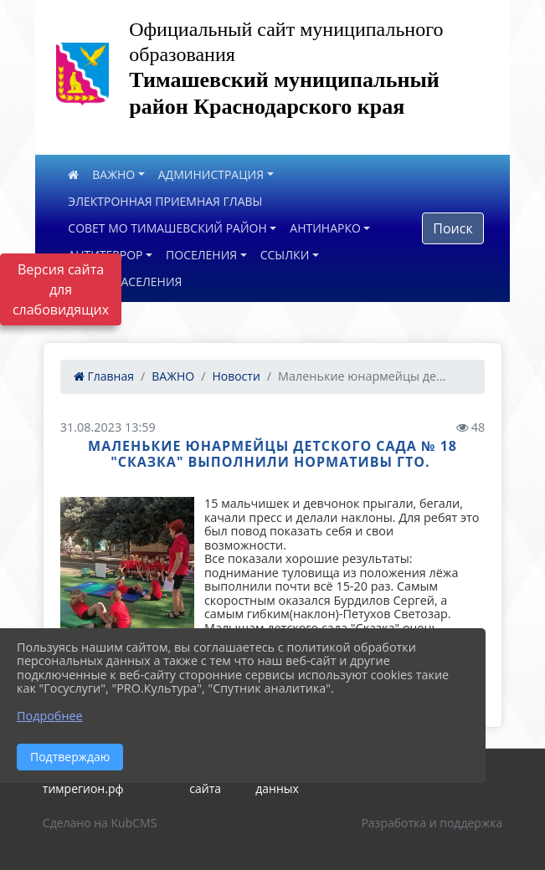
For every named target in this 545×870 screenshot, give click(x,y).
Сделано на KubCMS (100, 823)
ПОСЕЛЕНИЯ (201, 255)
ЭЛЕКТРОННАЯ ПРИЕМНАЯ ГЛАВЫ (165, 201)
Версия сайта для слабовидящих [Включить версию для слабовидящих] (61, 289)
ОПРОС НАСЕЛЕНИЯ (125, 281)
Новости (236, 376)
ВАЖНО (113, 174)
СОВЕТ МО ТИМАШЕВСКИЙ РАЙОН (167, 228)
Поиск (452, 228)
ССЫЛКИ (285, 255)
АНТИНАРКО (325, 228)
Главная (104, 376)
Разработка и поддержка (431, 823)
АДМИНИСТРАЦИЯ (211, 174)
